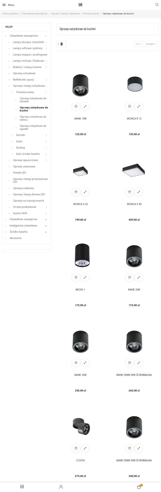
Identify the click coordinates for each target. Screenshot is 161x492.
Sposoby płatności (120, 466)
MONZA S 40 (147, 87)
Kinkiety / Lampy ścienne (27, 67)
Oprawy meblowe (23, 188)
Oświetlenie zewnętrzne (23, 219)
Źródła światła (18, 232)
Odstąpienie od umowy (90, 466)
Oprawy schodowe (24, 73)
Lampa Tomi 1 (121, 355)
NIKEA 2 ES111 (121, 301)
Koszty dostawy (52, 471)
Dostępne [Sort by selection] (150, 44)
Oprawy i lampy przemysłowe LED (30, 181)
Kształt (20, 135)
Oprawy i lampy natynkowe (29, 86)
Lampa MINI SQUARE (147, 303)
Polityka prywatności (58, 466)
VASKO (121, 247)
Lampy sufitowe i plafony (27, 48)
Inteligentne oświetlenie (23, 225)
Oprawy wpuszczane (25, 160)
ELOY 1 (121, 194)
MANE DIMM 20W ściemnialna (147, 142)
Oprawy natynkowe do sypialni (33, 127)
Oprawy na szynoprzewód (28, 201)
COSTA (67, 194)
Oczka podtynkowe (24, 207)
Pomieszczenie (25, 92)
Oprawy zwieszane (24, 166)
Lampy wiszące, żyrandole (28, 42)
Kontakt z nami (88, 471)
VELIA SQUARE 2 (94, 247)
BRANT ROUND (94, 355)
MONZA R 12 (94, 87)
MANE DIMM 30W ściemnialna (93, 196)
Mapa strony (111, 471)
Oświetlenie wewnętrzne (24, 36)
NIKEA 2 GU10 (94, 301)
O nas (71, 471)
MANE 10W (67, 87)
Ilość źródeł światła (28, 154)
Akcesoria (15, 238)
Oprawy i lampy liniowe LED (29, 194)
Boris (67, 355)
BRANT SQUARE (147, 355)
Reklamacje (33, 466)
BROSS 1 (67, 140)
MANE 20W (94, 140)
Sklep (9, 27)
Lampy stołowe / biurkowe (28, 61)
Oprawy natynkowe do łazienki (33, 100)
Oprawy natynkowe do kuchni (34, 109)
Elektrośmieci (145, 466)
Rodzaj (20, 147)
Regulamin (13, 466)
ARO (147, 247)
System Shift (20, 213)
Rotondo (67, 247)
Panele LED (19, 173)
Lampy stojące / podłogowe (30, 54)
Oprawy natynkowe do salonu (33, 118)
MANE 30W (121, 140)
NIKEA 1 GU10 (67, 301)
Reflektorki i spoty (23, 79)
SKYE (147, 194)
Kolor (19, 141)
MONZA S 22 (121, 87)
